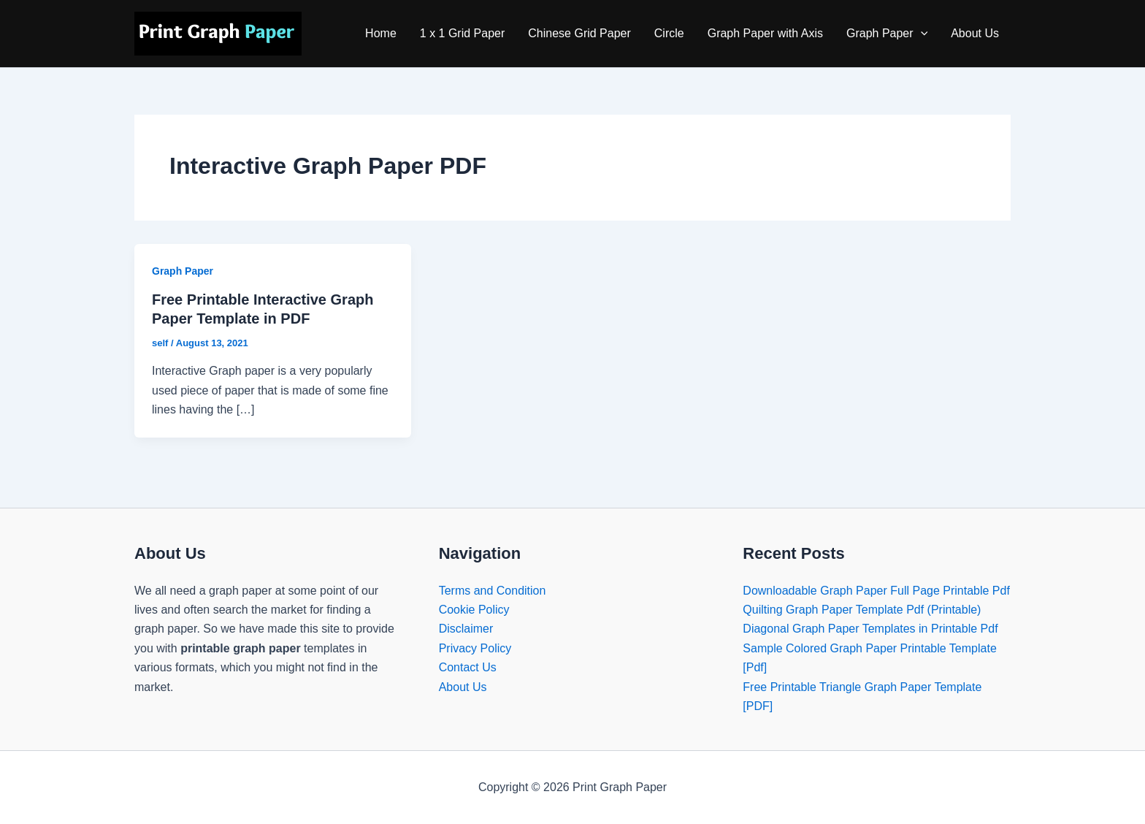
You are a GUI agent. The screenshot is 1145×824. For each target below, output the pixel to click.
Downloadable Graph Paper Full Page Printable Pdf (876, 590)
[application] (921, 34)
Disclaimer (466, 628)
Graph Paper (886, 34)
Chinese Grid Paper (579, 33)
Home (381, 33)
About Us (975, 33)
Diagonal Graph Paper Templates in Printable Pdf (870, 628)
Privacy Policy (475, 648)
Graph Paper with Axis (765, 33)
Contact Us (468, 667)
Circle (669, 33)
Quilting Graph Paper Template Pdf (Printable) (862, 609)
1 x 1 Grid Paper (462, 33)
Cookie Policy (474, 609)
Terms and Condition (492, 590)
